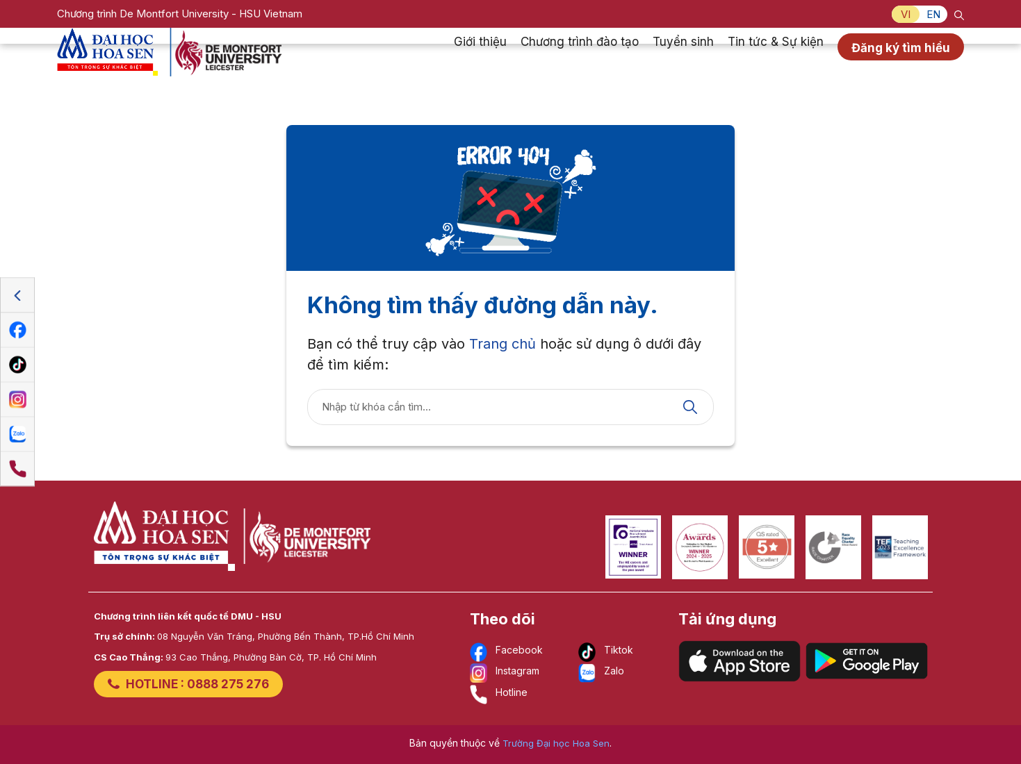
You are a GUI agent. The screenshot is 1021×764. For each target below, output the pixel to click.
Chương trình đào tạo (580, 58)
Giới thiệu (480, 58)
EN (933, 14)
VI (905, 14)
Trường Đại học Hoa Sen (556, 743)
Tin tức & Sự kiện (776, 58)
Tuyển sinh (683, 58)
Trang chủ (502, 343)
